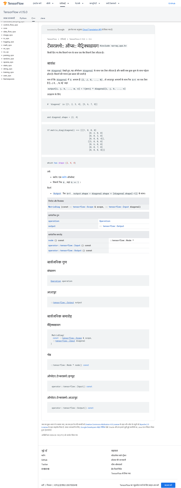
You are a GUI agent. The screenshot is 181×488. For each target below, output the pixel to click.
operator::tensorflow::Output (64, 250)
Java (42, 18)
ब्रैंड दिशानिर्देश (116, 469)
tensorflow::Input (119, 206)
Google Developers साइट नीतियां (93, 427)
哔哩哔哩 (45, 469)
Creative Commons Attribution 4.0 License (102, 424)
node (50, 240)
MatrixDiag (54, 206)
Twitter (44, 464)
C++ (90, 39)
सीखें (48, 3)
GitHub (171, 3)
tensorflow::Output (113, 226)
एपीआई (63, 39)
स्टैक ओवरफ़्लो (116, 464)
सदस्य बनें (168, 485)
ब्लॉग (43, 455)
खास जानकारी (9, 18)
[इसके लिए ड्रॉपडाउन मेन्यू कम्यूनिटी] (100, 3)
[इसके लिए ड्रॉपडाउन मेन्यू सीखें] (53, 3)
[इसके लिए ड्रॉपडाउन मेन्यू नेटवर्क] (83, 3)
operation (53, 221)
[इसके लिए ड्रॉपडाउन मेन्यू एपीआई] (69, 3)
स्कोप (64, 177)
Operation (104, 221)
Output (57, 193)
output (51, 226)
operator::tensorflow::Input (64, 245)
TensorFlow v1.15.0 (15, 12)
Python (23, 18)
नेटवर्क (77, 3)
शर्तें (42, 485)
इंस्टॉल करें (37, 3)
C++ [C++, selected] (33, 18)
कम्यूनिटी (93, 3)
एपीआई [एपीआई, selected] (63, 3)
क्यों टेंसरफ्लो (111, 3)
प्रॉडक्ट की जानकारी (118, 460)
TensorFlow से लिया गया (121, 473)
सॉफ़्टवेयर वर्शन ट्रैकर (118, 455)
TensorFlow (52, 39)
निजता (49, 485)
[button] (18, 21)
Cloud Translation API (92, 29)
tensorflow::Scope (83, 206)
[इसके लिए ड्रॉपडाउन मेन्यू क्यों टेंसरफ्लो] (119, 3)
